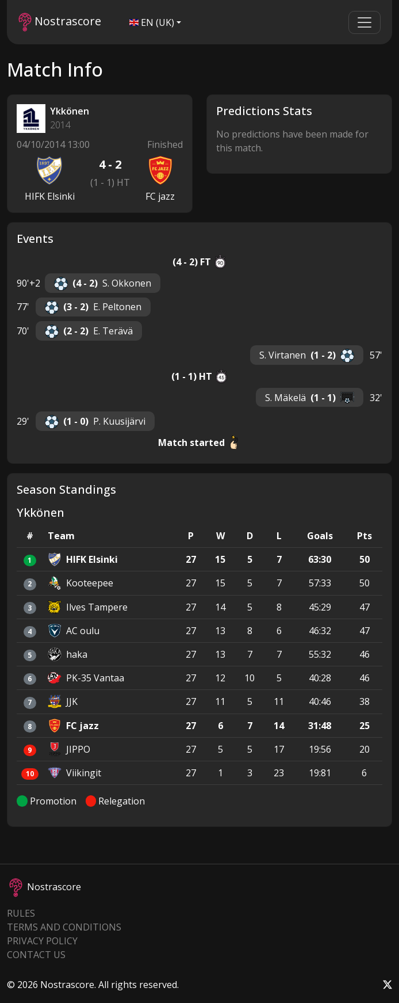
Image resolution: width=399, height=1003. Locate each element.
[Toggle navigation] (364, 22)
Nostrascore (59, 22)
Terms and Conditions (64, 927)
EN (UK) (151, 22)
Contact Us (36, 954)
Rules (21, 913)
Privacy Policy (42, 941)
